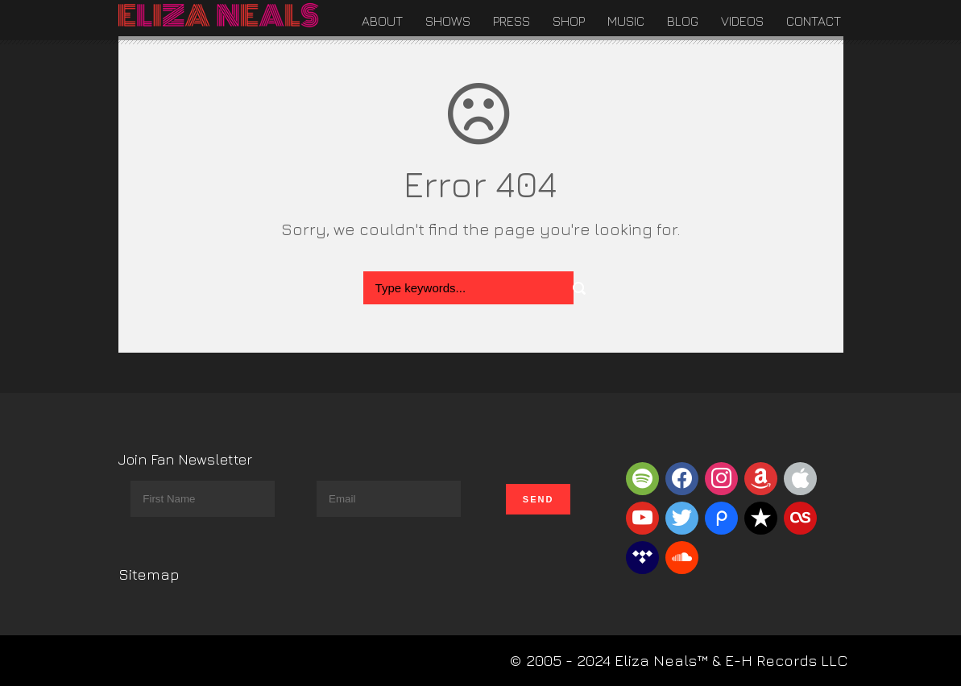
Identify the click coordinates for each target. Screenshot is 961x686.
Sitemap (149, 574)
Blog (682, 21)
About (382, 21)
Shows (447, 21)
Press (511, 21)
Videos (742, 21)
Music (625, 21)
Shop (569, 21)
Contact (813, 21)
